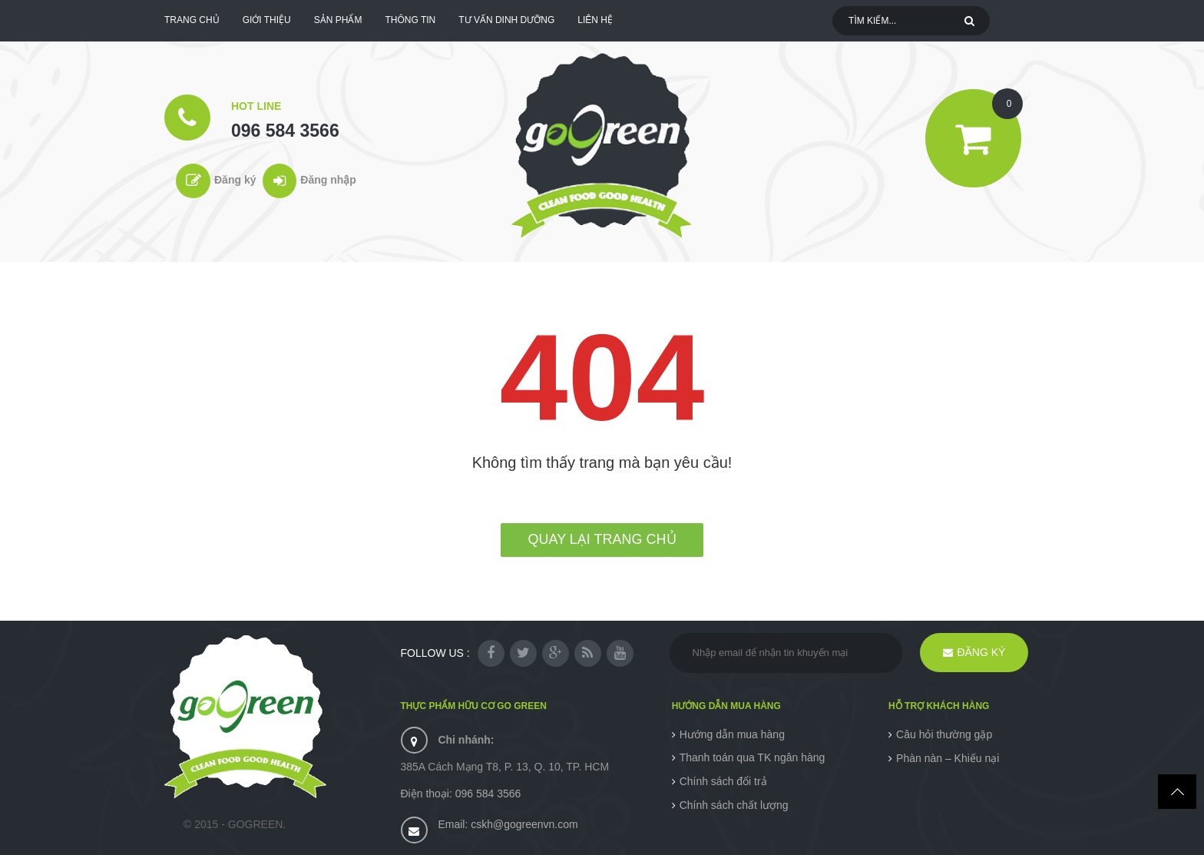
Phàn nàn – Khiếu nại (947, 758)
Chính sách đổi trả (723, 781)
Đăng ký (235, 180)
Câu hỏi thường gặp (944, 734)
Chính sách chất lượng (734, 805)
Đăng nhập (328, 180)
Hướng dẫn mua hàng (732, 734)
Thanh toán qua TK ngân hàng (752, 757)
